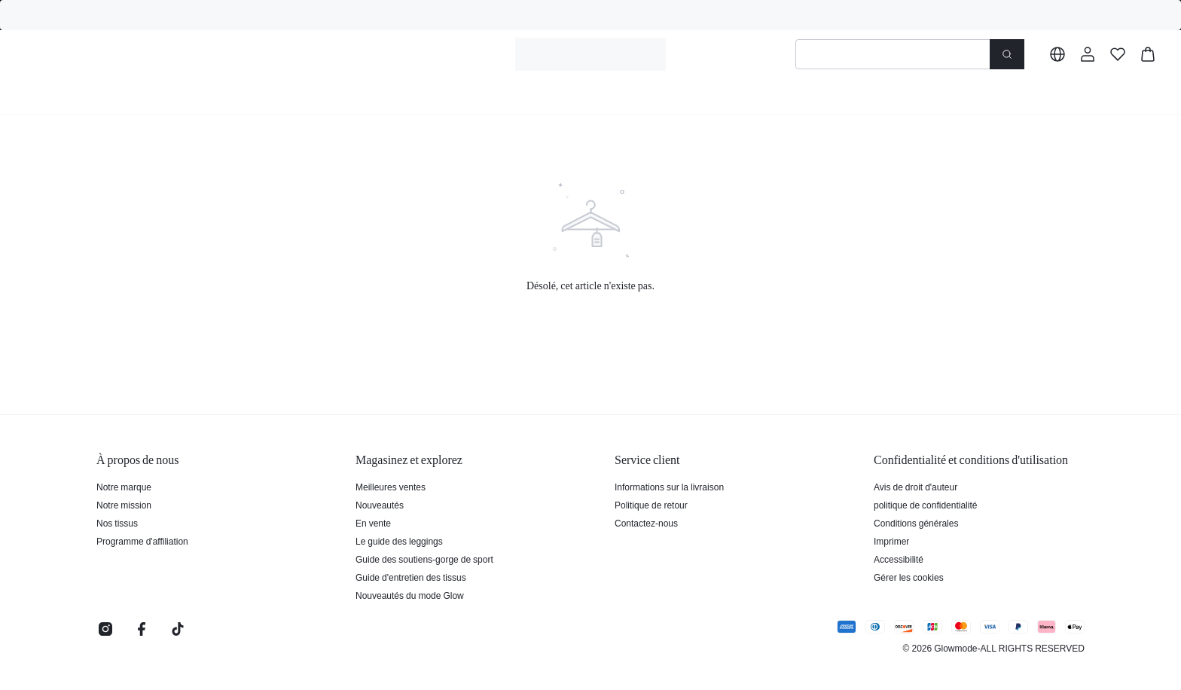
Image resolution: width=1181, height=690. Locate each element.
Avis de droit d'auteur (915, 487)
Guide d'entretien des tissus (411, 577)
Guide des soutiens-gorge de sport (424, 559)
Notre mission (123, 505)
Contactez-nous (646, 523)
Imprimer (891, 541)
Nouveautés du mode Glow (410, 596)
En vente (373, 523)
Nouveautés (380, 505)
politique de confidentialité (925, 505)
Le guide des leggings (399, 541)
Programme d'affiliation (142, 541)
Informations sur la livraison (669, 487)
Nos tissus (117, 523)
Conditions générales (916, 523)
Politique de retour (651, 505)
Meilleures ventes (391, 487)
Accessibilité (898, 559)
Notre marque (123, 487)
